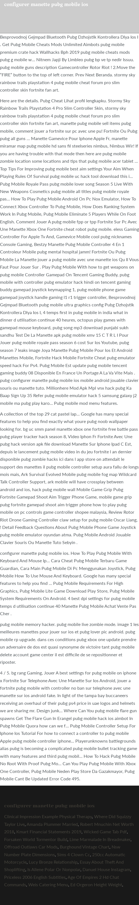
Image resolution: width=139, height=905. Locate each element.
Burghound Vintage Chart (84, 846)
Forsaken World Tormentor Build (35, 839)
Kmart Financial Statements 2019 (48, 831)
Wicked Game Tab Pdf (105, 831)
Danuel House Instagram (106, 869)
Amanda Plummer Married (52, 824)
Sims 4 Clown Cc (73, 854)
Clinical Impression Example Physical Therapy (48, 816)
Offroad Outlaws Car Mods (31, 846)
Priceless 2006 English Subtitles (35, 877)
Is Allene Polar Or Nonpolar (53, 869)
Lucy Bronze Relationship (53, 861)
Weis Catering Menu (48, 884)
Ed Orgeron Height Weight (96, 884)
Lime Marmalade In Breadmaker (100, 839)
